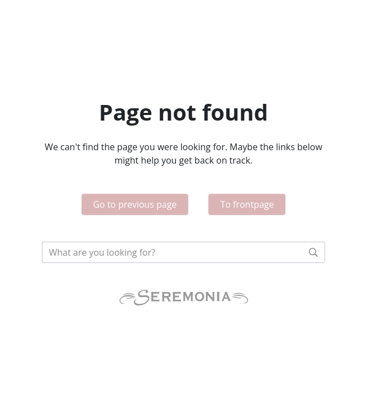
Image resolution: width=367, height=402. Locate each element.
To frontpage (247, 204)
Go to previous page (135, 204)
